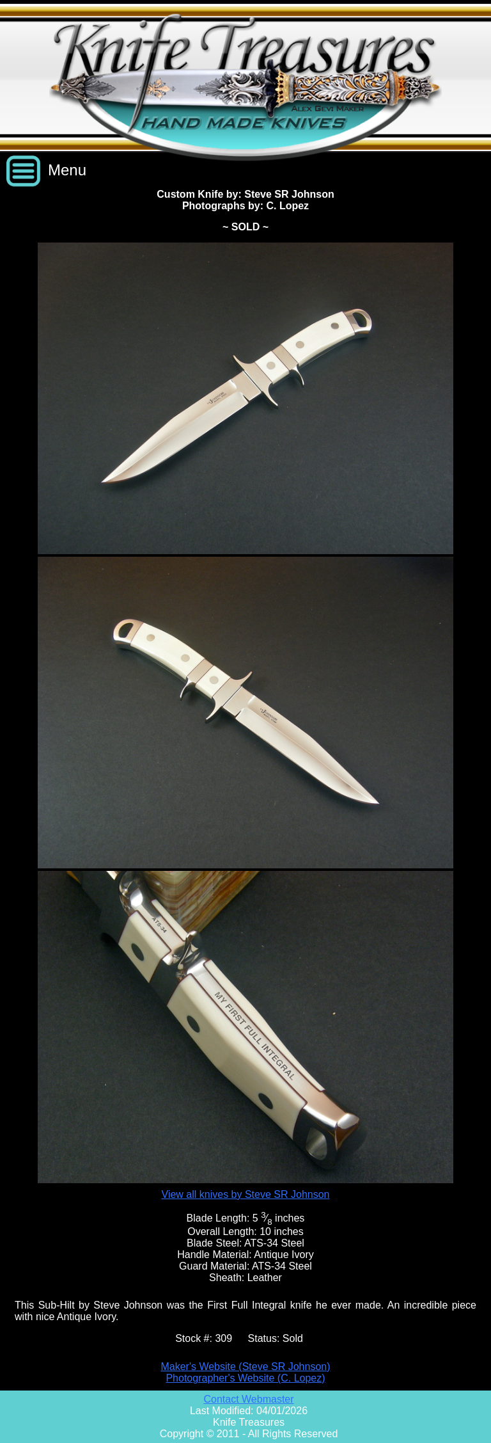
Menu (67, 170)
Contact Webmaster (248, 1399)
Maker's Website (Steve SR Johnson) (245, 1366)
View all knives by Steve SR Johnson (246, 1194)
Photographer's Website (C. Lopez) (245, 1378)
